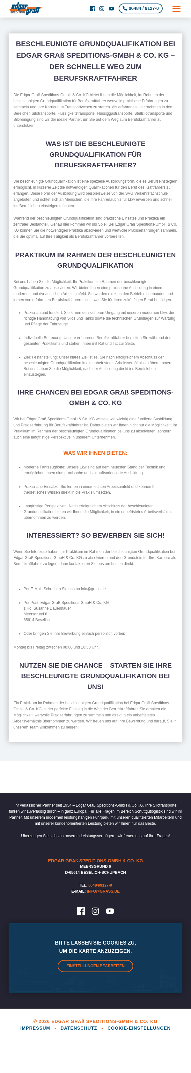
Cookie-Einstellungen (139, 1028)
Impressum (36, 1028)
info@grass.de (103, 891)
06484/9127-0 (100, 885)
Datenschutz (80, 1028)
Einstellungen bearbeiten (95, 966)
